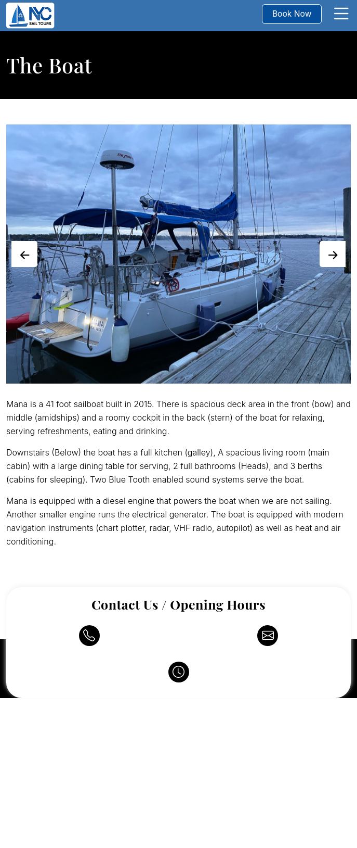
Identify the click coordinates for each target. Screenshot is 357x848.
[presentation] (24, 254)
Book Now (292, 14)
